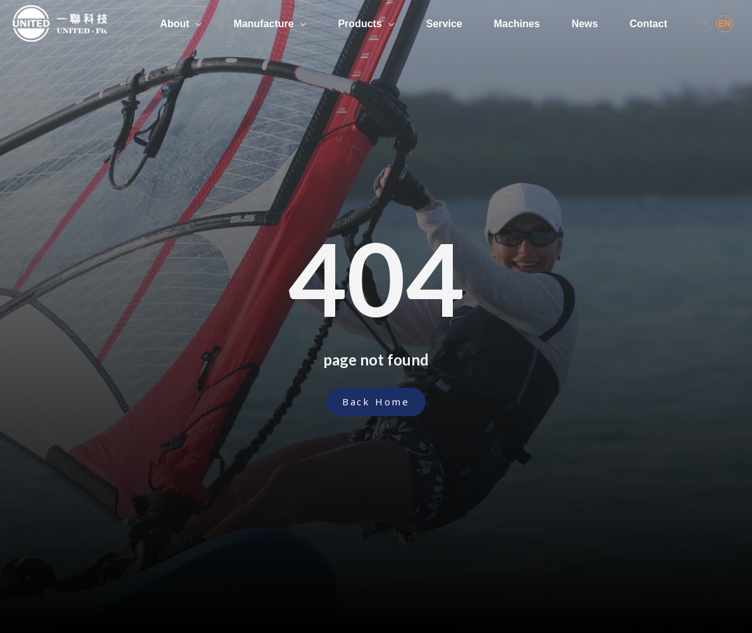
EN (724, 23)
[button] (376, 402)
